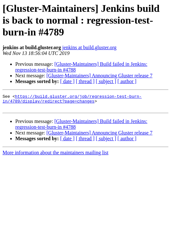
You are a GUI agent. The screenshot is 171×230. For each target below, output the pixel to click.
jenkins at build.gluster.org (89, 47)
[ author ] (127, 81)
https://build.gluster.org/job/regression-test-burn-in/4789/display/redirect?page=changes (72, 100)
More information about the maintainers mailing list (55, 155)
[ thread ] (85, 81)
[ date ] (67, 81)
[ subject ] (106, 81)
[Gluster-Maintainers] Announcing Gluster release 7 (99, 75)
